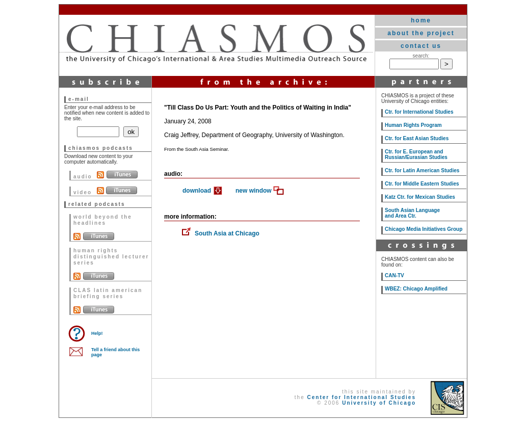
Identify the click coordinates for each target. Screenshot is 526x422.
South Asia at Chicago (227, 233)
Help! (97, 333)
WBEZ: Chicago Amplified (416, 289)
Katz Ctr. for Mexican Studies (420, 197)
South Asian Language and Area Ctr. (412, 213)
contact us (421, 45)
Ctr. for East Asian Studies (417, 138)
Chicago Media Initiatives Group (423, 229)
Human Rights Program (413, 125)
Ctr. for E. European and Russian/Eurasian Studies (416, 154)
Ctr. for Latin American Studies (422, 170)
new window (253, 190)
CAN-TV (394, 275)
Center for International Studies (361, 397)
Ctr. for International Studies (419, 112)
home (421, 20)
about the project (420, 33)
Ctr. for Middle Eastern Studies (422, 184)
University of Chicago (379, 403)
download (196, 190)
